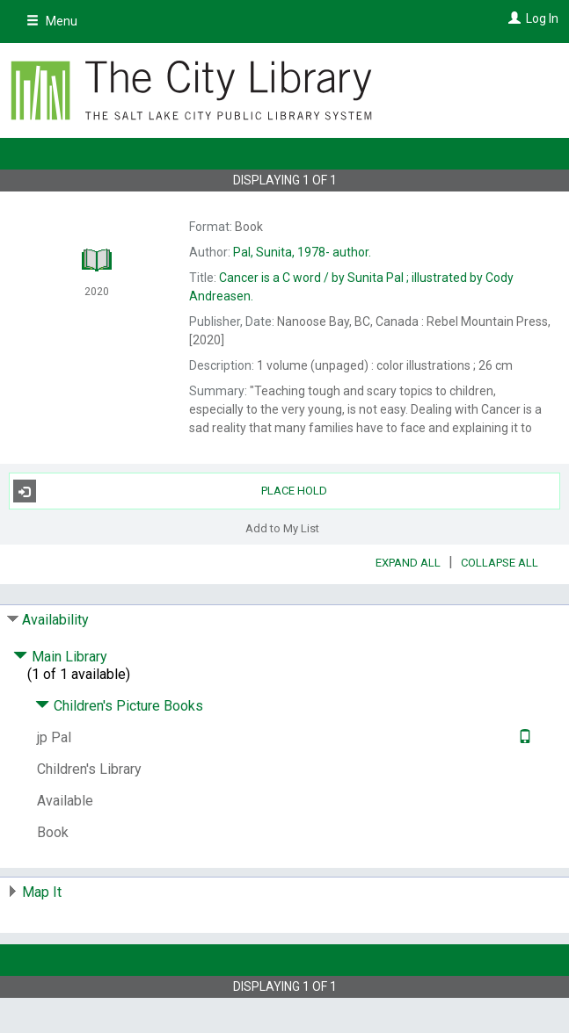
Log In (542, 18)
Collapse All (499, 562)
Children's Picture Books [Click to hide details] (119, 705)
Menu (51, 21)
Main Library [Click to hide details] (60, 656)
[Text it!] (523, 737)
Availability (55, 619)
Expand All (408, 562)
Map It (42, 892)
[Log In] (512, 18)
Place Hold (170, 491)
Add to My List (282, 527)
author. (302, 252)
